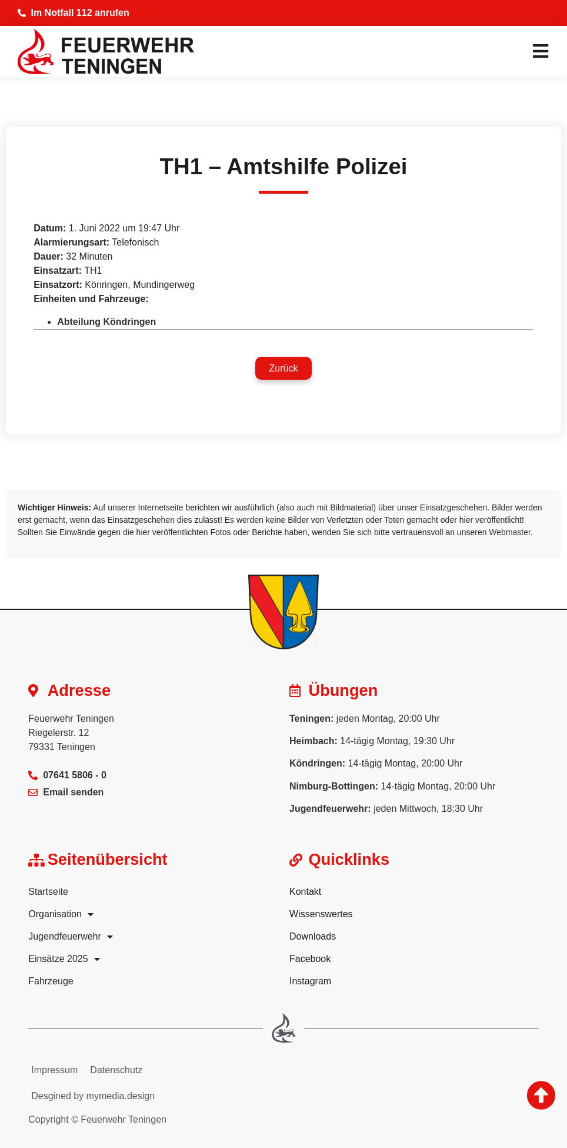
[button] (283, 368)
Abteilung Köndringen (106, 322)
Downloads (312, 936)
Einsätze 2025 (63, 959)
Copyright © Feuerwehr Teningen (97, 1119)
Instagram (310, 981)
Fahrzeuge (51, 981)
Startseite (48, 892)
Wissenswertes (321, 914)
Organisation (61, 914)
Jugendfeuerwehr (70, 936)
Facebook (310, 959)
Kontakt (305, 892)
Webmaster (510, 532)
